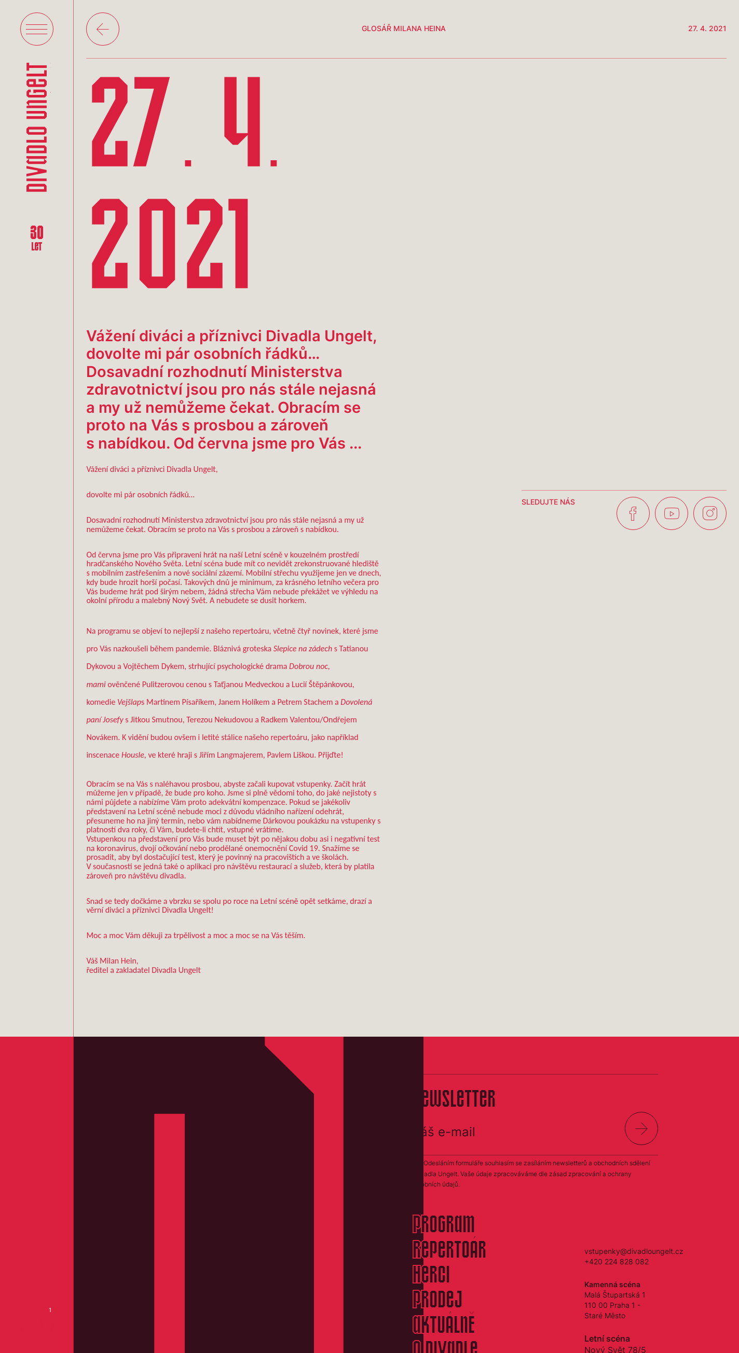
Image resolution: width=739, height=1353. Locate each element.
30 (37, 239)
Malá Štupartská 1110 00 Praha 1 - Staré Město (615, 1305)
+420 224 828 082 (616, 1261)
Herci (431, 1276)
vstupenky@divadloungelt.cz (633, 1251)
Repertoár (449, 1251)
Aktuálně (444, 1326)
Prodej (437, 1301)
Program (444, 1226)
